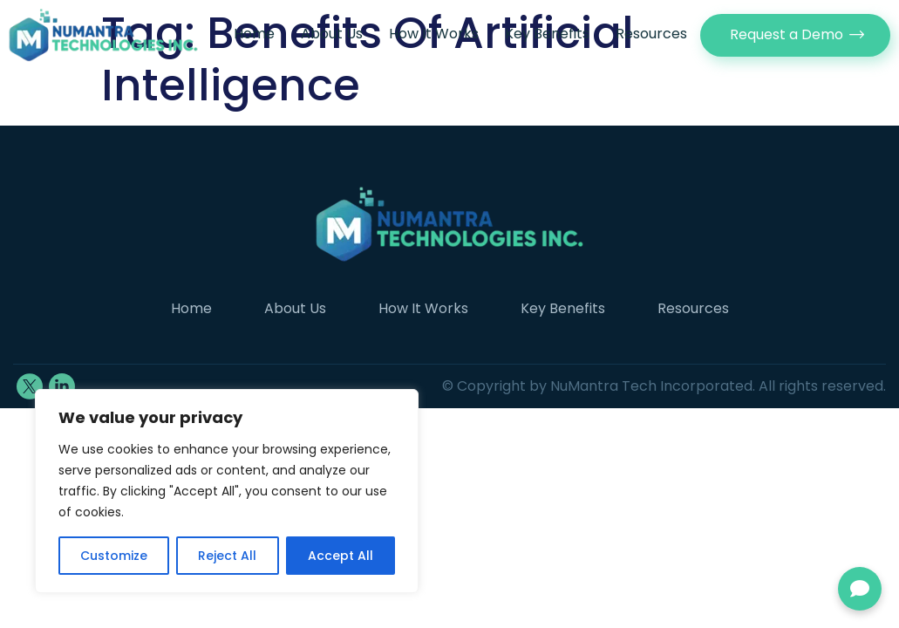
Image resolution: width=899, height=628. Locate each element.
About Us (332, 34)
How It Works (434, 34)
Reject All (227, 555)
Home (254, 34)
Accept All (340, 555)
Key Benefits (547, 34)
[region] (227, 491)
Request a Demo (786, 34)
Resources (651, 34)
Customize (113, 555)
